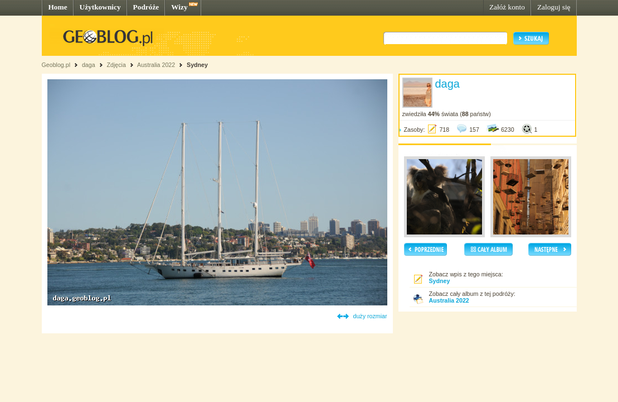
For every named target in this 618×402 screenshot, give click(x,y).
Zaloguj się (554, 7)
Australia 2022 (156, 64)
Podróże (146, 7)
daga (88, 64)
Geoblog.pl (56, 64)
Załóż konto (507, 7)
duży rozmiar (370, 316)
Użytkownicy (100, 7)
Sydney (197, 64)
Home (57, 7)
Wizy (179, 7)
